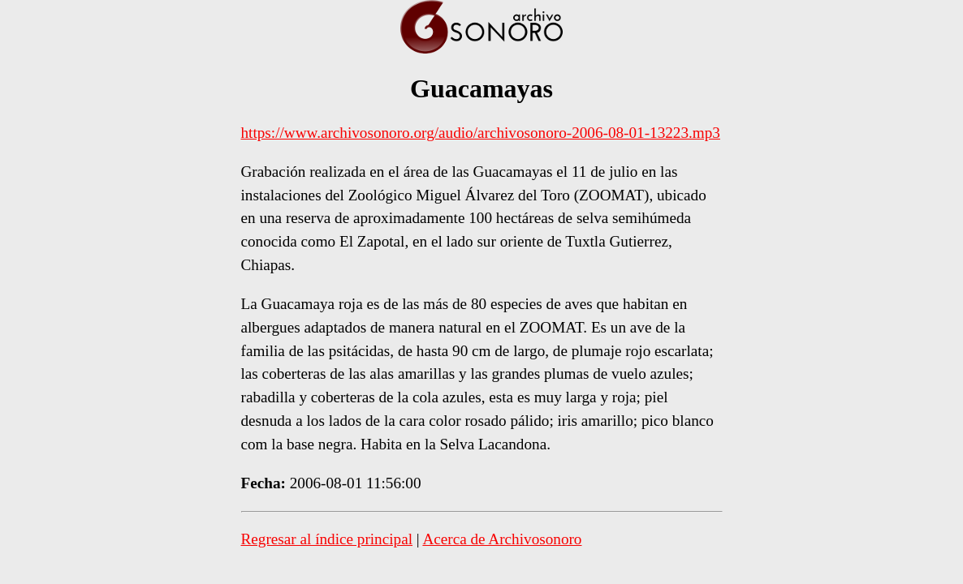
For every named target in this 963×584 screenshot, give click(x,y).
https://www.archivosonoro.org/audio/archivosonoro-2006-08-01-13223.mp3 (480, 132)
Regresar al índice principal (327, 539)
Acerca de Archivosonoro (501, 539)
